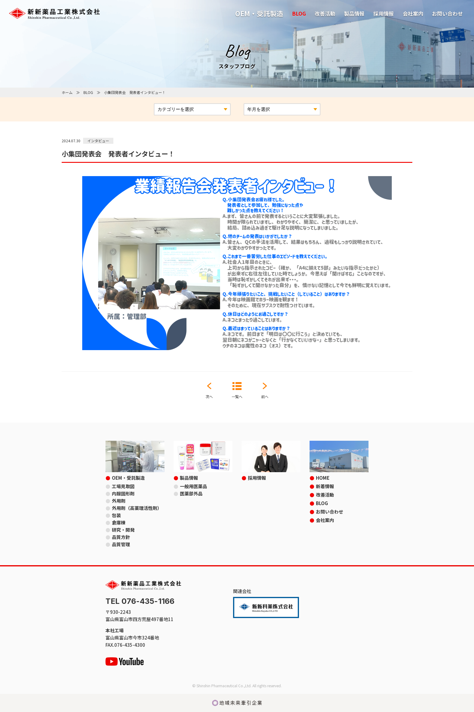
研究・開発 (123, 530)
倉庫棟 (118, 522)
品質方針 (121, 537)
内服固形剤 (123, 493)
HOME (323, 478)
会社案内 (413, 13)
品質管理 (121, 544)
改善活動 (325, 13)
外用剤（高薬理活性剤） (137, 508)
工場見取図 (123, 486)
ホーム (67, 92)
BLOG (299, 13)
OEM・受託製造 (259, 13)
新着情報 (325, 486)
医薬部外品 (191, 493)
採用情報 (383, 13)
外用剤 (118, 501)
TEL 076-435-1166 (140, 601)
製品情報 (354, 13)
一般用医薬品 (193, 486)
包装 (116, 515)
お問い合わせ (447, 13)
